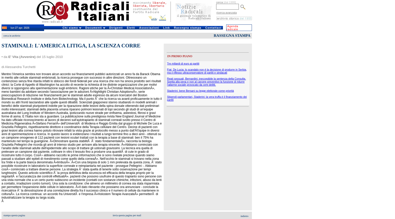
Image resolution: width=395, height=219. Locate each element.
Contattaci (213, 27)
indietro (244, 216)
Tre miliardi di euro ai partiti (183, 63)
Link (166, 27)
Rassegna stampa (187, 27)
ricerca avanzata (226, 12)
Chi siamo (71, 27)
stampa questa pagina (14, 215)
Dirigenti (116, 27)
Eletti (131, 27)
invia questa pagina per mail (127, 215)
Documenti (95, 27)
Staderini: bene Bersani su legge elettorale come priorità (200, 90)
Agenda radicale (232, 28)
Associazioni (149, 27)
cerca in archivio (12, 35)
